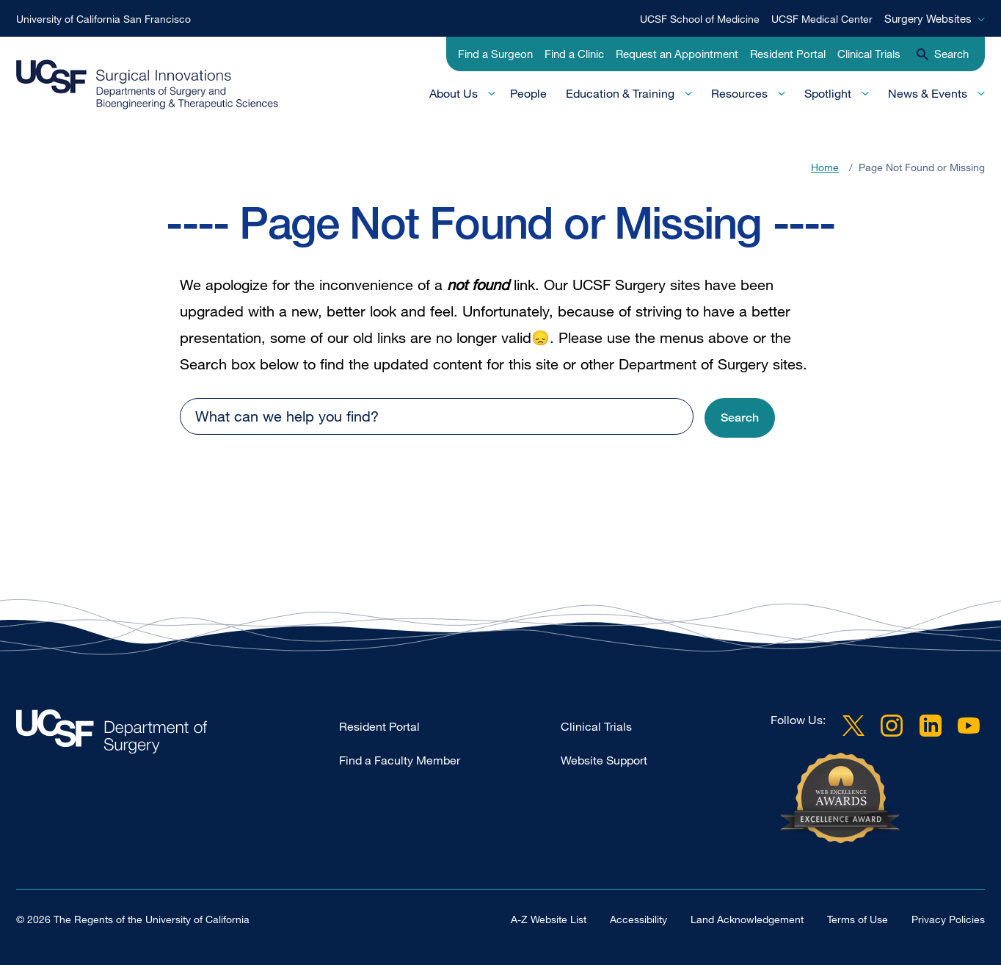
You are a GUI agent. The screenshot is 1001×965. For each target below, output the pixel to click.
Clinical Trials (868, 53)
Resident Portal (788, 53)
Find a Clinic (574, 53)
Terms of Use (857, 919)
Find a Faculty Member (399, 760)
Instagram (892, 725)
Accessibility (638, 919)
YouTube (969, 725)
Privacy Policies (948, 919)
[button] (740, 418)
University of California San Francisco (103, 18)
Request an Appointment (677, 53)
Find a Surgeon (495, 53)
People (528, 93)
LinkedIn (930, 725)
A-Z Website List (548, 919)
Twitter (853, 725)
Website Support (604, 760)
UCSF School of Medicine (700, 18)
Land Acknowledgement (747, 919)
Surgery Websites (928, 18)
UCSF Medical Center (822, 18)
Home (825, 167)
